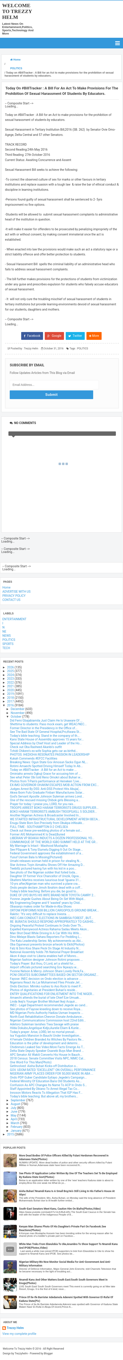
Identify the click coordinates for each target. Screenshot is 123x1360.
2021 (11, 686)
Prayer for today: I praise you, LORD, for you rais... (42, 804)
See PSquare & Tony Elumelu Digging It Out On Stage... (46, 849)
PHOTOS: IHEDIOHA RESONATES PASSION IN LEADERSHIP (49, 754)
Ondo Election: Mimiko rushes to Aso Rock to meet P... (46, 986)
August (16, 1104)
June (14, 1111)
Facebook (32, 335)
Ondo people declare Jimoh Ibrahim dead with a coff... (46, 887)
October (16, 716)
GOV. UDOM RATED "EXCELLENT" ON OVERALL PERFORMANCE (53, 1070)
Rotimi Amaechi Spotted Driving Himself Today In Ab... (46, 766)
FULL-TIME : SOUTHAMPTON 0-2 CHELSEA (39, 827)
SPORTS (7, 644)
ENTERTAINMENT (14, 619)
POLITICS (82, 348)
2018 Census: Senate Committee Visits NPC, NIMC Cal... (48, 1058)
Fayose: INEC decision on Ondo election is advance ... (45, 978)
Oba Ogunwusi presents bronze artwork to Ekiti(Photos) (47, 944)
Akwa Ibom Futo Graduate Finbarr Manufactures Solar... (47, 792)
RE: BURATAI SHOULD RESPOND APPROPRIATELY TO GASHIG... (53, 921)
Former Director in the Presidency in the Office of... (43, 728)
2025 (11, 671)
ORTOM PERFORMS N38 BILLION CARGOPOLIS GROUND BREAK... (54, 910)
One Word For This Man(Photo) (30, 1062)
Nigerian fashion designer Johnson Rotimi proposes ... (46, 959)
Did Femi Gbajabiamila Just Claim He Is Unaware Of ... (46, 720)
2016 (11, 705)
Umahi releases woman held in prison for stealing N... (45, 861)
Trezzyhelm (21, 1353)
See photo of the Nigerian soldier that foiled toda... (43, 872)
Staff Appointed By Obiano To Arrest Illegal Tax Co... (45, 1088)
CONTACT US (11, 600)
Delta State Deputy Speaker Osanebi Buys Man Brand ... (47, 1050)
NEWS (6, 635)
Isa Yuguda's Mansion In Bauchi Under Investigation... (45, 1035)
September (18, 1100)
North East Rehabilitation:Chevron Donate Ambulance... (47, 1016)
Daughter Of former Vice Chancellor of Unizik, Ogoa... (45, 876)
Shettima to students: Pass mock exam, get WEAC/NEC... (48, 724)
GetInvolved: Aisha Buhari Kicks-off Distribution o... (44, 1066)
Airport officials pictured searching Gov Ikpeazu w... (44, 967)
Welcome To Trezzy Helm (17, 11)
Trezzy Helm (15, 1328)
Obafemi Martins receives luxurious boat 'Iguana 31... (45, 880)
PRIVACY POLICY (14, 595)
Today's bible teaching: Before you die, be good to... (44, 891)
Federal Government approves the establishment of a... (46, 853)
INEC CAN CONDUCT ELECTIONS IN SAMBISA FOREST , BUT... (51, 918)
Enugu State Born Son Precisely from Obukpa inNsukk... (47, 823)
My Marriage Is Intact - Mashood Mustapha (39, 845)
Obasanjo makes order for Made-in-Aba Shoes (41, 906)
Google (54, 335)
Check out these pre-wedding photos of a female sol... (46, 830)
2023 (11, 678)
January (16, 1130)
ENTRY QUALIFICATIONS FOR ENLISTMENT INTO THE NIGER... (52, 994)
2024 (11, 675)
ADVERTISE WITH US (16, 591)
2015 (11, 1134)
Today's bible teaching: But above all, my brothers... (44, 1096)
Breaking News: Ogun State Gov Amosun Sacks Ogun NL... (49, 762)
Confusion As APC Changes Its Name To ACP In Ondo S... (48, 1085)
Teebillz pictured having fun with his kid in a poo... (43, 868)
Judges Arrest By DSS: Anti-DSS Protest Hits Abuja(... (45, 789)
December (18, 709)
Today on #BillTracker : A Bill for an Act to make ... (43, 769)
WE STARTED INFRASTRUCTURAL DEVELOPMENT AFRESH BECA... (55, 819)
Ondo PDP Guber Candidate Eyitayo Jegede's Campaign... (48, 1077)
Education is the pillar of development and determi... (45, 1043)
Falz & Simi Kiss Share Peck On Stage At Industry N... (45, 948)
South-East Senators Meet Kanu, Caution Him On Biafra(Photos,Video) (60, 1208)
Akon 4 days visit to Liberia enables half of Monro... (44, 956)
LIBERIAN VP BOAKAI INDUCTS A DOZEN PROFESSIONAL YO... (52, 838)
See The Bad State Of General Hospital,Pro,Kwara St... (45, 731)
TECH (6, 648)
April (14, 1119)
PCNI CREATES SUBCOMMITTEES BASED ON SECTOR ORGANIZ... (54, 975)
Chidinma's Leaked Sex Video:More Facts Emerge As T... (47, 1047)
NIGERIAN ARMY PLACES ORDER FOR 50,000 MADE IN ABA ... (51, 1073)
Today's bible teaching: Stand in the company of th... (45, 735)
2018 (11, 697)
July (14, 1108)
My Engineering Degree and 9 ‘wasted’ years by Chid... (46, 902)
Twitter (75, 335)
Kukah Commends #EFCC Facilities (33, 758)
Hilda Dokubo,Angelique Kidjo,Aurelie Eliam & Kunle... (45, 1028)
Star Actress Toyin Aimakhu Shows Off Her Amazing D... (47, 865)
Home (6, 587)
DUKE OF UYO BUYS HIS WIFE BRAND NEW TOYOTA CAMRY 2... (53, 895)
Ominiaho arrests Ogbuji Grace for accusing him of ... (45, 773)
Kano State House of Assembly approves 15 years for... (47, 739)
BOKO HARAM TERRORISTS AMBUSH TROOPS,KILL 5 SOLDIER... (53, 811)
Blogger (48, 1353)
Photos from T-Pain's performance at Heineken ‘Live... (45, 781)
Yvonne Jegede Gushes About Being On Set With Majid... (48, 899)
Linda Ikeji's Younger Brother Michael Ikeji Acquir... (43, 1001)
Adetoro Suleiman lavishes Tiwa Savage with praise (44, 1024)
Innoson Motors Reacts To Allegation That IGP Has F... (46, 1092)
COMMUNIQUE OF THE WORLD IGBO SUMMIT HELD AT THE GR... (54, 842)
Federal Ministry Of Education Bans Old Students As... (46, 1081)
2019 (11, 694)
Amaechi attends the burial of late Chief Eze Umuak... (45, 997)
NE (4, 631)
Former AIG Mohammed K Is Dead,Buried (37, 834)
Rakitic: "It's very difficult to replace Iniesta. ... (40, 914)
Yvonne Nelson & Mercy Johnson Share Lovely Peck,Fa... (48, 971)
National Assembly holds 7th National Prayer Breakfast (46, 952)
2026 (11, 667)
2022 (11, 682)
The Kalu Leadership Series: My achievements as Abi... (46, 940)
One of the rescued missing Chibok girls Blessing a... (45, 800)
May (14, 1115)
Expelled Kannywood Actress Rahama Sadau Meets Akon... (49, 929)
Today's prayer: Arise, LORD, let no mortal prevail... (43, 1032)
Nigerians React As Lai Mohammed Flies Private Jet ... (46, 982)
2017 (11, 701)
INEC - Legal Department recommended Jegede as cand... (49, 1005)
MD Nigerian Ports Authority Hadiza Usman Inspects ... (46, 1013)
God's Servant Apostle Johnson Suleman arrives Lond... (47, 796)
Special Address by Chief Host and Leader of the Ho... (46, 743)
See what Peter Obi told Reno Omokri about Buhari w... (46, 777)
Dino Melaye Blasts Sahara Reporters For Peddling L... (46, 937)
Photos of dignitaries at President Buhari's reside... (44, 990)
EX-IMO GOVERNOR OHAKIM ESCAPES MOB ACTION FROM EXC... (54, 785)
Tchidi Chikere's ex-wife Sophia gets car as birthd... (44, 751)
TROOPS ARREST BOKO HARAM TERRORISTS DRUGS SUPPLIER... (54, 807)
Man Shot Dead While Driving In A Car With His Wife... (45, 933)
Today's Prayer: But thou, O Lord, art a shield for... (42, 963)
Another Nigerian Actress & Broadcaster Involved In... (45, 815)
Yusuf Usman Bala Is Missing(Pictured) (36, 857)
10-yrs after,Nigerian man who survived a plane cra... (45, 883)
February (17, 1126)
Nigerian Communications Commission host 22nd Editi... (48, 1020)
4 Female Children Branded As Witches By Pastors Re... (47, 1039)
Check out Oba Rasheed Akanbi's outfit (36, 747)
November (18, 713)
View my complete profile (19, 1333)
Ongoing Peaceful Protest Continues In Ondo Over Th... (46, 925)
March (15, 1123)
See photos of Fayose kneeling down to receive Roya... (46, 1009)
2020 (11, 690)
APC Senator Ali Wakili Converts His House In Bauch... (46, 1054)
